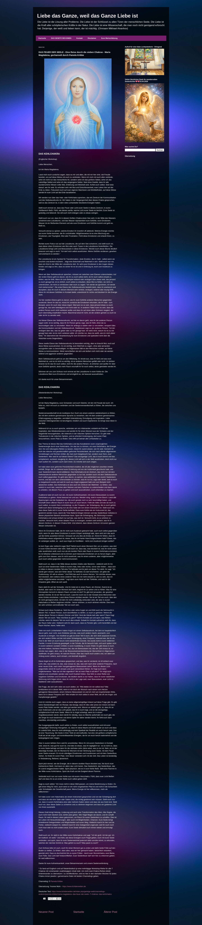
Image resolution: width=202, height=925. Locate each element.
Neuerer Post (46, 912)
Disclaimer (92, 38)
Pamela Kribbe (57, 881)
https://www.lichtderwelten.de (74, 886)
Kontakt (79, 38)
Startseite (42, 38)
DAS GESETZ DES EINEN (61, 38)
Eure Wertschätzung (109, 38)
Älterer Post (110, 912)
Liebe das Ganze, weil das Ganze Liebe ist (87, 16)
